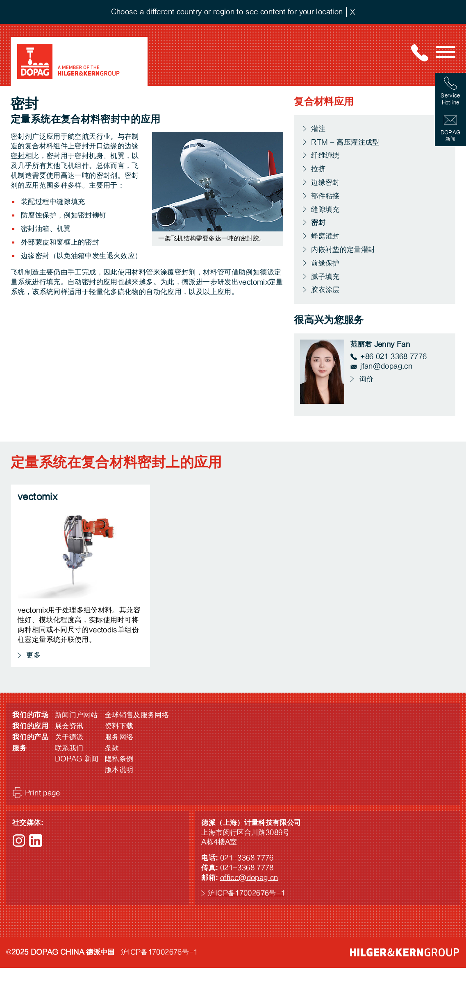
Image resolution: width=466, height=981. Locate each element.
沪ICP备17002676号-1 (246, 893)
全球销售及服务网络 (137, 715)
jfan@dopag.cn (386, 366)
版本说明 (119, 770)
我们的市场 (30, 715)
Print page (42, 793)
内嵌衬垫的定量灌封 (343, 250)
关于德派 (69, 737)
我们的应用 (30, 726)
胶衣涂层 (325, 290)
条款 (112, 748)
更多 (32, 655)
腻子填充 (325, 277)
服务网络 (119, 737)
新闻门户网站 (76, 715)
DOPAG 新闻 (77, 759)
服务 (19, 748)
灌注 (318, 129)
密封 (318, 223)
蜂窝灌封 (325, 236)
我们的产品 (30, 737)
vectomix (254, 282)
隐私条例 (119, 759)
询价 (365, 379)
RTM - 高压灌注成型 (345, 142)
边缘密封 (325, 182)
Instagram (18, 840)
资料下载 (119, 726)
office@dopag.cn (249, 877)
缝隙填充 (325, 209)
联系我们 (69, 748)
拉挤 (318, 169)
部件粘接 (325, 196)
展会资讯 (69, 726)
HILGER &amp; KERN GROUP (404, 952)
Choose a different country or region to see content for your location (227, 12)
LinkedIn (35, 840)
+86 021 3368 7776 (393, 356)
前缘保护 (325, 263)
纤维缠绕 (325, 155)
